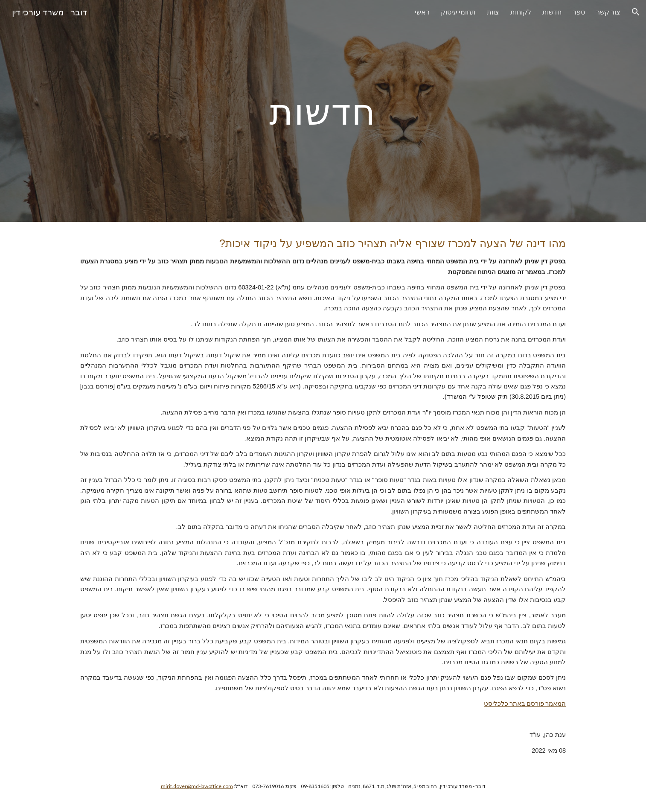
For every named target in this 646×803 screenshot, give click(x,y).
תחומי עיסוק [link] (458, 12)
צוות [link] (493, 12)
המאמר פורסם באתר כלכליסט (525, 703)
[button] (636, 12)
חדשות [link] (552, 12)
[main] (323, 110)
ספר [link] (579, 12)
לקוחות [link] (520, 12)
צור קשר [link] (608, 12)
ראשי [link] (422, 12)
